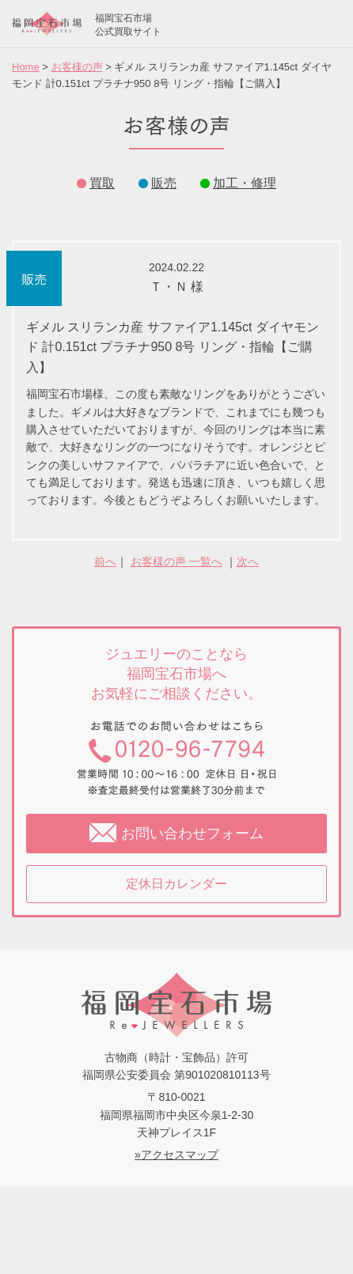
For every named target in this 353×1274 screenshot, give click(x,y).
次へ (248, 561)
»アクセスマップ (176, 1154)
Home (26, 67)
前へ (105, 561)
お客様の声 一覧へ (176, 561)
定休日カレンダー (176, 883)
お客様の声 (77, 67)
